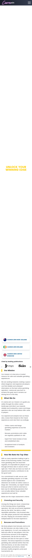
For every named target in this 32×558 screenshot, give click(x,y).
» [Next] (30, 367)
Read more (21, 556)
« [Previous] (1, 367)
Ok (29, 555)
